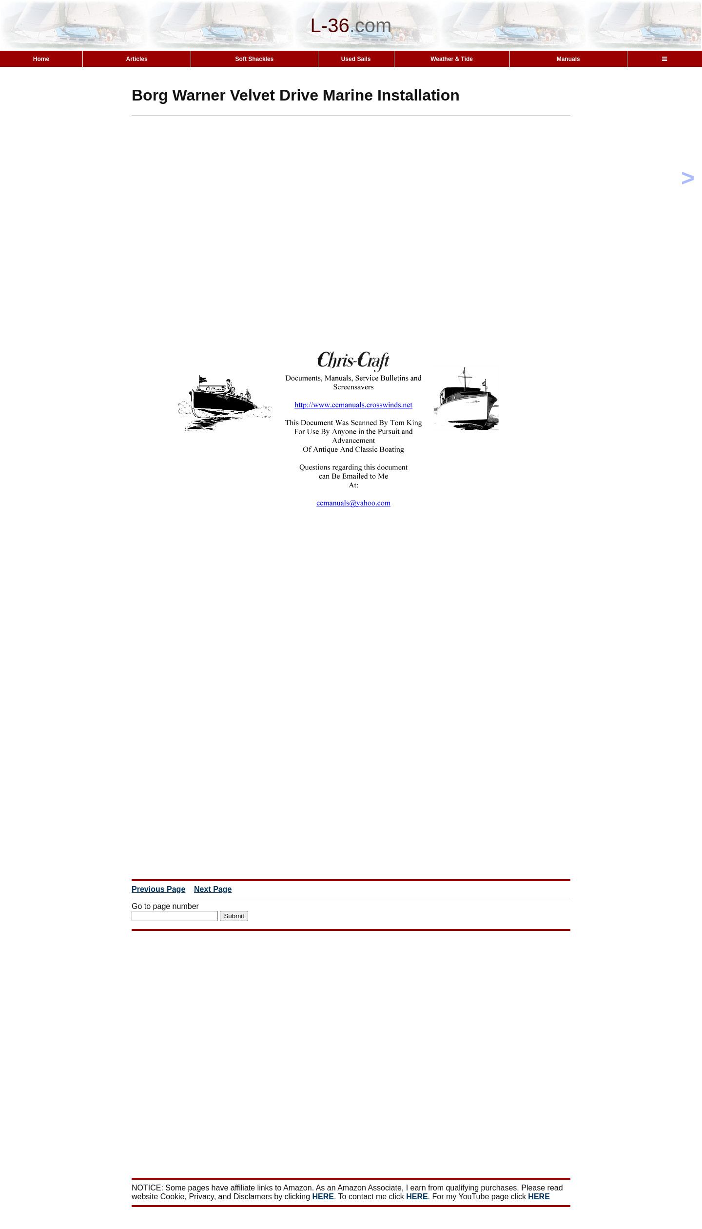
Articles (137, 59)
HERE (323, 1196)
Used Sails (356, 59)
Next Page (213, 889)
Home (41, 59)
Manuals (568, 59)
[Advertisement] (368, 184)
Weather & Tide (451, 59)
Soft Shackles (254, 59)
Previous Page (158, 889)
